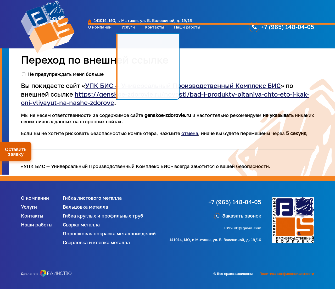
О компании (86, 32)
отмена (189, 133)
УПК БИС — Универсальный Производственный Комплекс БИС (183, 85)
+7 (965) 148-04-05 (272, 32)
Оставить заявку (15, 151)
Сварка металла (81, 224)
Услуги (118, 32)
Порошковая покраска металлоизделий (109, 233)
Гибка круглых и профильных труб (103, 216)
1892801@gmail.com (242, 228)
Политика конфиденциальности (286, 273)
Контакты (147, 32)
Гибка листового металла (92, 198)
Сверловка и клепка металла (96, 242)
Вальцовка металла (85, 207)
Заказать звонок (241, 216)
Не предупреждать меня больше (65, 74)
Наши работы (184, 32)
